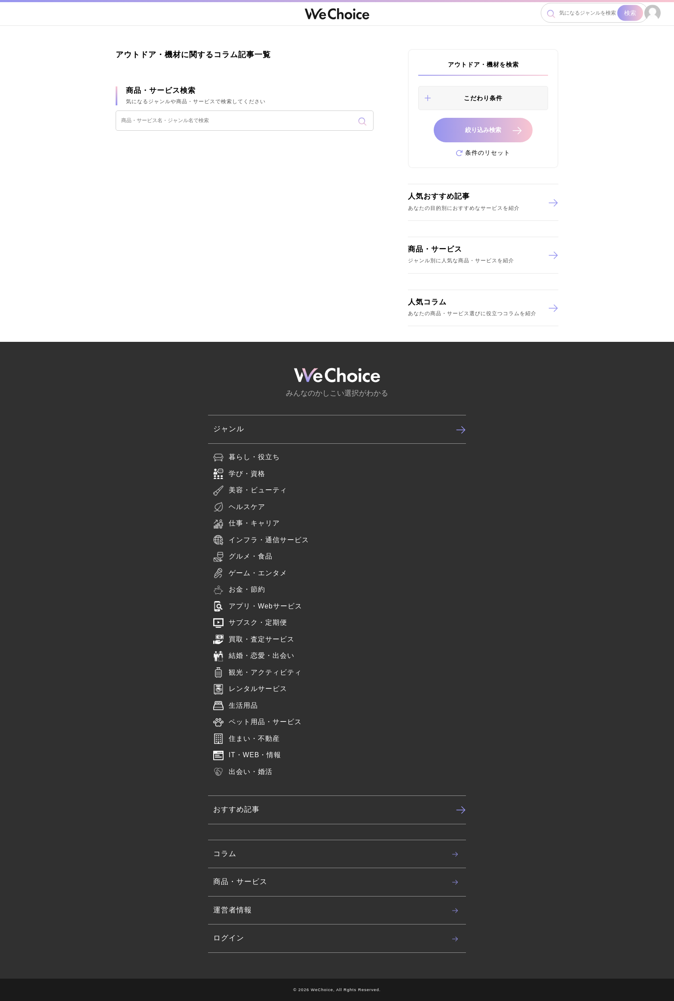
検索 (630, 12)
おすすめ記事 (339, 809)
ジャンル (339, 429)
